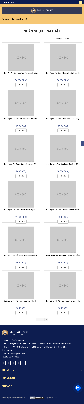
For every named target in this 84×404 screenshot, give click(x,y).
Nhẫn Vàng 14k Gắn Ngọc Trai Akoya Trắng (63, 255)
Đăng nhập (6, 2)
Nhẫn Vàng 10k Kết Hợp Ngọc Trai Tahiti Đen (21, 301)
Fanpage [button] (42, 386)
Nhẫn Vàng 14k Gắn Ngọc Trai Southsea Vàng (21, 255)
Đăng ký (13, 2)
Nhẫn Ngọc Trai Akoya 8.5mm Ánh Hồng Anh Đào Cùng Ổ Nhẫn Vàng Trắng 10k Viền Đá (37, 119)
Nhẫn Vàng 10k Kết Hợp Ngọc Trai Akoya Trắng (63, 301)
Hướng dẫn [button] (42, 378)
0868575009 (8, 350)
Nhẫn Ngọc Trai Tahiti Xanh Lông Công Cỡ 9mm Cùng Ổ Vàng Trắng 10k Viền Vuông (36, 164)
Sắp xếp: (59, 38)
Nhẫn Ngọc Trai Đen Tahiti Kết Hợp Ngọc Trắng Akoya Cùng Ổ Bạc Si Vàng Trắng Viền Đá (38, 210)
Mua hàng (21, 85)
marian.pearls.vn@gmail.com (14, 353)
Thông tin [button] (42, 370)
